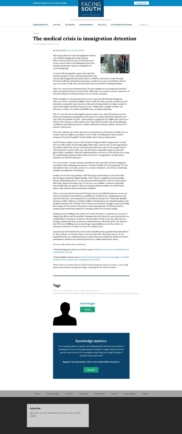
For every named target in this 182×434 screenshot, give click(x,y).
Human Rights (130, 393)
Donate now (141, 3)
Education (84, 393)
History (114, 393)
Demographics (40, 24)
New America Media (75, 50)
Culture (37, 393)
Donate (91, 369)
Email (87, 309)
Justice (56, 24)
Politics (102, 24)
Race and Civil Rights (90, 291)
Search (144, 24)
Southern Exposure (121, 24)
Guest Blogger (41, 44)
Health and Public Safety (68, 291)
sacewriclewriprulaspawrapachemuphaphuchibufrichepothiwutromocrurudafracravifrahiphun (96, 293)
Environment (86, 24)
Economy (70, 24)
